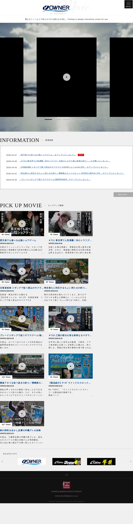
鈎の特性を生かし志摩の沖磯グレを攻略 (20, 431)
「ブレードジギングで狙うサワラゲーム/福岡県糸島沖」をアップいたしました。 (55, 180)
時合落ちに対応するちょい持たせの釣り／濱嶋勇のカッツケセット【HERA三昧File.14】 (66, 288)
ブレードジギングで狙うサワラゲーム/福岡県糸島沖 (22, 336)
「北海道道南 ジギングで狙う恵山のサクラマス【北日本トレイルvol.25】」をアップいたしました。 (64, 168)
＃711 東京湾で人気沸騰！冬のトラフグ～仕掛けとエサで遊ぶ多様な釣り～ (71, 241)
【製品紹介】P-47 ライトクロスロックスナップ (71, 383)
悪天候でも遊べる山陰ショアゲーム (18, 241)
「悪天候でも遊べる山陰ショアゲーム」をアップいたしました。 (47, 155)
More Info (123, 195)
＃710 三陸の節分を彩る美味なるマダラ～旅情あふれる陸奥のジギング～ (71, 336)
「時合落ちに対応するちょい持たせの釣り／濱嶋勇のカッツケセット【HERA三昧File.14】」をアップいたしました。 (71, 174)
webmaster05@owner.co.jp (66, 496)
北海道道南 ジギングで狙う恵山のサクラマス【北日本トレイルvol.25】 (22, 288)
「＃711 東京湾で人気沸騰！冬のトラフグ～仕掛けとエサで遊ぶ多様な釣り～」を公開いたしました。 (64, 162)
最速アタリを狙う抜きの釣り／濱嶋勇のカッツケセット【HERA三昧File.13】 (22, 383)
